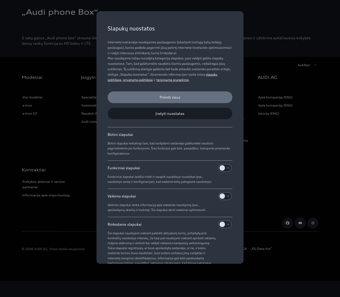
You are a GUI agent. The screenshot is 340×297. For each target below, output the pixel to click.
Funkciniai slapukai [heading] (169, 168)
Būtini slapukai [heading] (120, 134)
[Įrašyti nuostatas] (170, 113)
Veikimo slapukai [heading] (169, 196)
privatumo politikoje (138, 80)
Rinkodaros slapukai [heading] (169, 224)
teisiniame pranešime (172, 80)
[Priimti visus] (170, 97)
